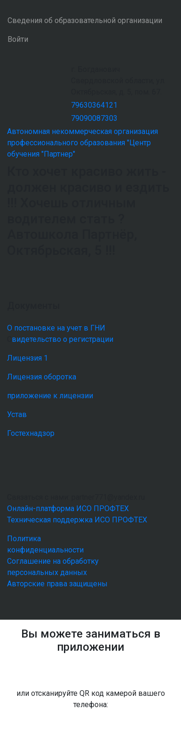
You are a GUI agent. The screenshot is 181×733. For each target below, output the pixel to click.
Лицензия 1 (27, 358)
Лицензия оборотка (41, 376)
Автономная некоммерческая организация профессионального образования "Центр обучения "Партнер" (82, 142)
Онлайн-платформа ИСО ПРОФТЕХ (68, 508)
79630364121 (94, 105)
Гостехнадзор (31, 433)
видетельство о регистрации (62, 339)
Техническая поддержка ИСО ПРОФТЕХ (77, 519)
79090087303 (94, 118)
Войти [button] (18, 39)
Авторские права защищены (57, 583)
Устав (17, 414)
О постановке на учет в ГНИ (56, 327)
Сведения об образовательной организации (85, 20)
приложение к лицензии (50, 395)
